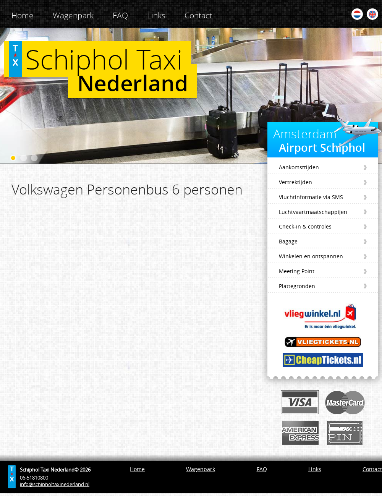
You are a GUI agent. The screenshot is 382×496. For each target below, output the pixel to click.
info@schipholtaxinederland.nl (54, 484)
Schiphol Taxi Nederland (100, 70)
